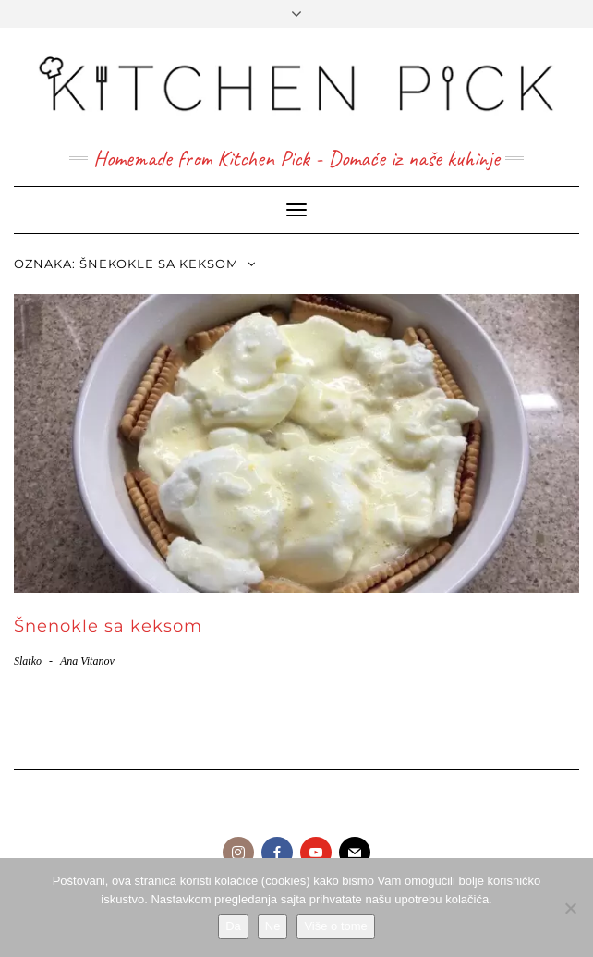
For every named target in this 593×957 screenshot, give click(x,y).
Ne (273, 926)
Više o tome (335, 926)
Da (233, 926)
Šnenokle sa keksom (108, 626)
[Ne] (570, 908)
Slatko (28, 661)
